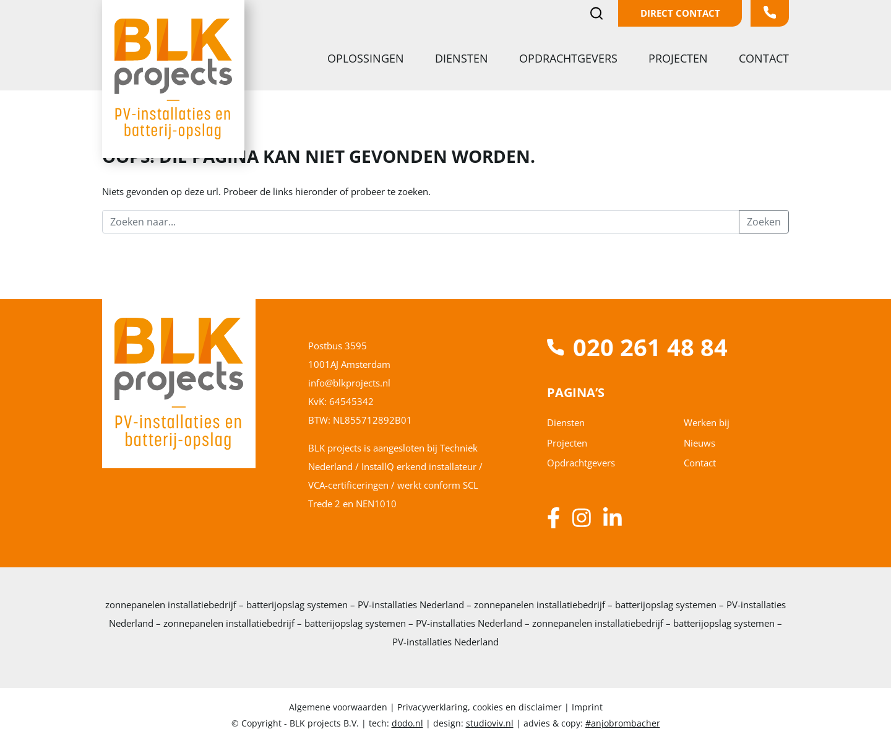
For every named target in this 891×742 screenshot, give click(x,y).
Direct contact (680, 13)
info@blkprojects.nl (349, 383)
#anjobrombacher (622, 723)
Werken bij (707, 422)
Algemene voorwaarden (339, 707)
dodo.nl (407, 723)
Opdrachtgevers (570, 58)
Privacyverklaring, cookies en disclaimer (479, 707)
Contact (764, 58)
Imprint (587, 707)
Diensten (463, 58)
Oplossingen (367, 58)
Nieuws (699, 443)
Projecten (679, 58)
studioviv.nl (490, 723)
